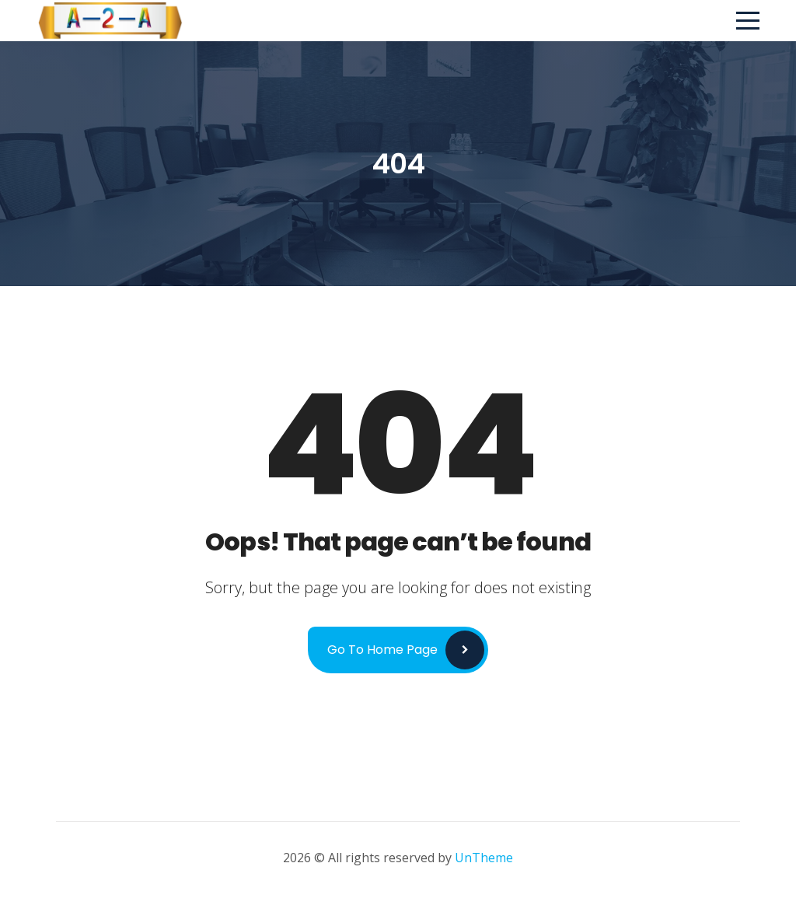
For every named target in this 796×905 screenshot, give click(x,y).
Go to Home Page (382, 650)
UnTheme (484, 857)
